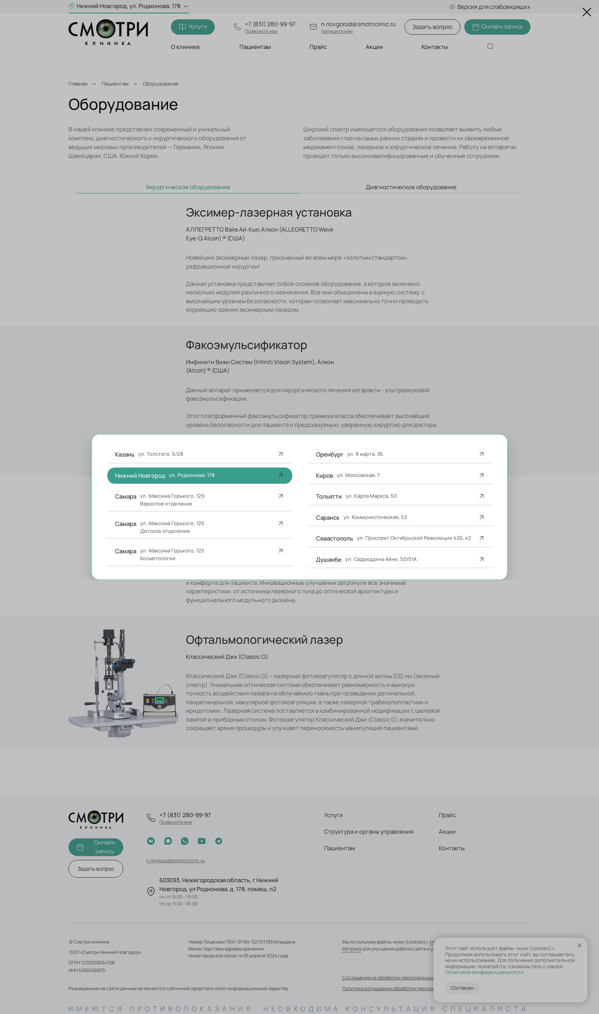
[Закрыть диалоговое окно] (587, 12)
